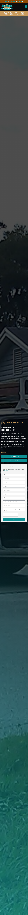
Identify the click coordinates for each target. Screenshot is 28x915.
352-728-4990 (6, 470)
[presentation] (10, 514)
